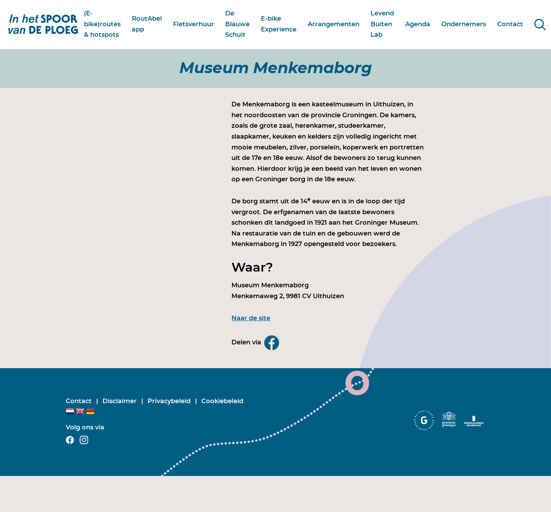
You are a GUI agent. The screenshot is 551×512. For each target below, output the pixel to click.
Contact (79, 401)
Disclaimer (120, 401)
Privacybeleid (170, 401)
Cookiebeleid (222, 401)
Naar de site (250, 318)
